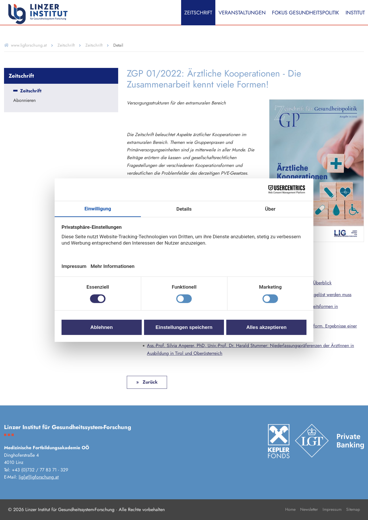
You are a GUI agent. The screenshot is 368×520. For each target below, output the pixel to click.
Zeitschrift (198, 12)
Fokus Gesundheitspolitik (305, 12)
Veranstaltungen (242, 12)
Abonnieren (24, 101)
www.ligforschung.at (29, 45)
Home (290, 509)
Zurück (149, 382)
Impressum (332, 509)
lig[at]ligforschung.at (39, 477)
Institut (355, 12)
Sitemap (353, 509)
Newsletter (309, 509)
